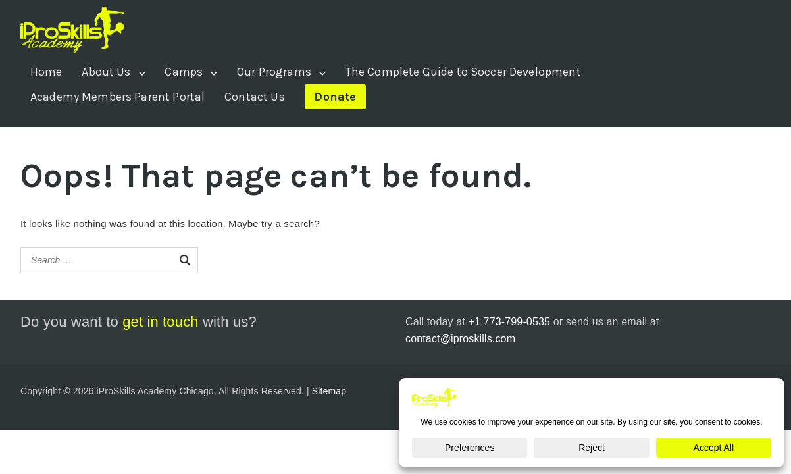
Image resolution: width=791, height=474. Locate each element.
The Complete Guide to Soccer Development (463, 72)
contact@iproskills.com (460, 338)
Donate (335, 97)
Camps (184, 72)
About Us (106, 72)
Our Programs (274, 72)
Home (46, 72)
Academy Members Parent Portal (117, 97)
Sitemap (329, 391)
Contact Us (254, 97)
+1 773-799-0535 (509, 321)
